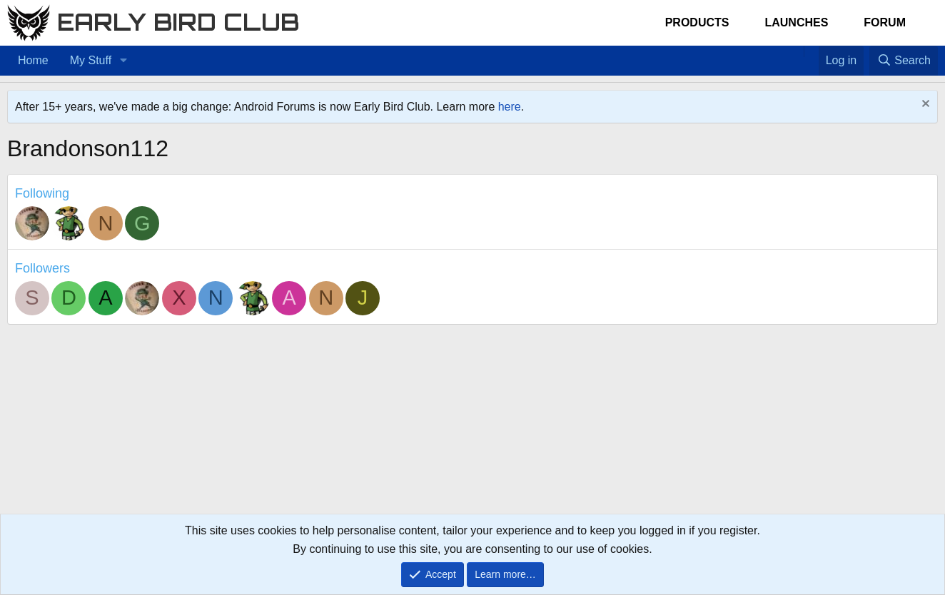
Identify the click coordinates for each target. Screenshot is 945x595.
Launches (796, 22)
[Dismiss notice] (924, 105)
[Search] (903, 61)
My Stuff (90, 60)
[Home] (796, 51)
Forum (885, 22)
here (509, 107)
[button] (123, 61)
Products (697, 22)
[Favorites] (811, 51)
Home (33, 60)
